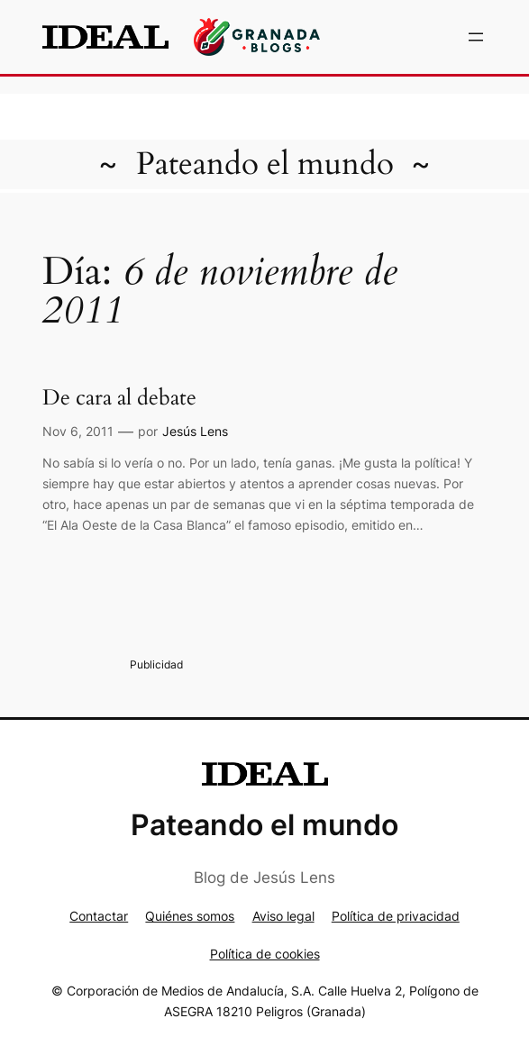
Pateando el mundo (265, 164)
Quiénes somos (189, 915)
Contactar (98, 915)
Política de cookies (265, 953)
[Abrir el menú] (476, 37)
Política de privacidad (396, 915)
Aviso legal (283, 915)
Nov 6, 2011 (78, 431)
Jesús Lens (195, 431)
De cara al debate (119, 398)
